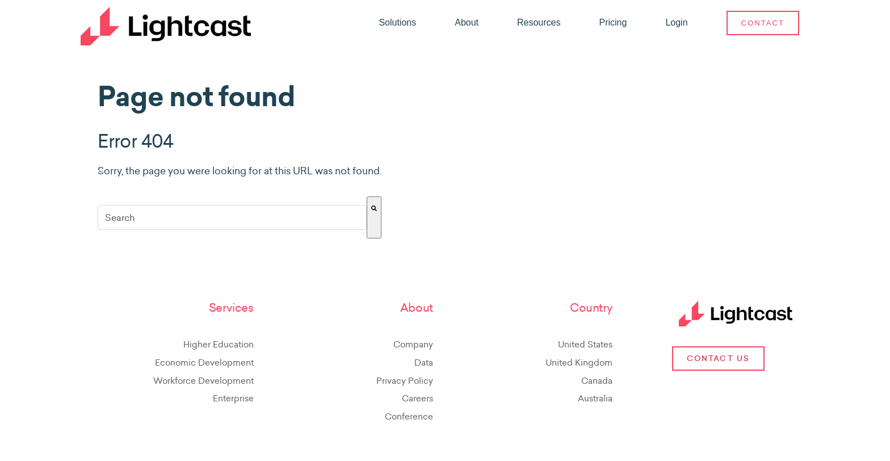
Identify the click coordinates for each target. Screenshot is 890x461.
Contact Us (718, 358)
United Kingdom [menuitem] (578, 362)
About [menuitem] (416, 308)
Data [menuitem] (423, 362)
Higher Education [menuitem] (218, 344)
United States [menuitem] (585, 344)
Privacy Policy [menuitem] (404, 381)
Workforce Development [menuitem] (203, 381)
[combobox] (232, 217)
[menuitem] (397, 22)
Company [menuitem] (413, 344)
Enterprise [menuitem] (233, 398)
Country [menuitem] (591, 308)
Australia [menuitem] (595, 398)
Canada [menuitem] (596, 381)
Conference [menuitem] (409, 416)
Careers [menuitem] (417, 398)
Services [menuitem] (231, 308)
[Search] (374, 217)
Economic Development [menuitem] (204, 362)
